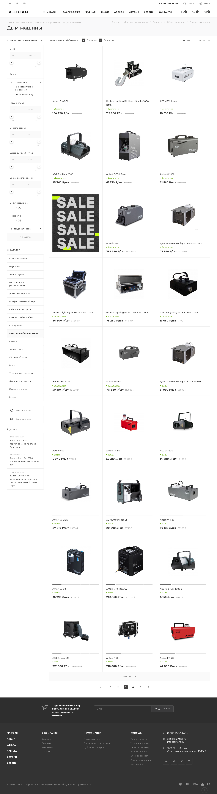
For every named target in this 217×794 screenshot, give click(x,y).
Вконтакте (166, 761)
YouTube (189, 761)
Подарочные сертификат (97, 743)
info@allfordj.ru (175, 741)
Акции (11, 739)
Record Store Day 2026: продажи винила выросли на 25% (24, 461)
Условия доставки (140, 743)
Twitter (174, 761)
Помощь (136, 733)
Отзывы (46, 751)
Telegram (181, 761)
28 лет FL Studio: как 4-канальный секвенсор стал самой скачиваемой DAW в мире (24, 480)
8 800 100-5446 (176, 733)
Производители (92, 739)
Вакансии (46, 739)
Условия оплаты (139, 739)
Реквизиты (47, 747)
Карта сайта (137, 764)
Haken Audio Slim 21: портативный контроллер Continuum (23, 443)
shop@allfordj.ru (176, 738)
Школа (11, 745)
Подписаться (162, 709)
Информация (92, 733)
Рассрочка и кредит (141, 760)
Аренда (12, 751)
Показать (25, 237)
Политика (47, 743)
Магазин (12, 733)
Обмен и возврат (139, 756)
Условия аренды (139, 751)
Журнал (12, 429)
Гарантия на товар (140, 747)
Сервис (12, 763)
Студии (12, 757)
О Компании (50, 733)
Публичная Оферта (94, 747)
